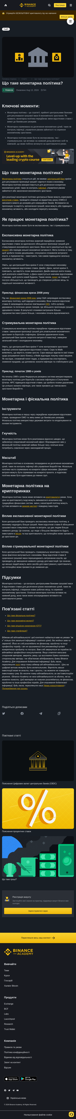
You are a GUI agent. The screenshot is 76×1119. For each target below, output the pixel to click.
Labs (6, 1014)
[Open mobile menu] (71, 5)
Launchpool (9, 1019)
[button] (70, 5)
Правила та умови (13, 1047)
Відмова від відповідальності (18, 1057)
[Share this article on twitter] (3, 713)
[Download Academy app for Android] (28, 1079)
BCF (6, 1009)
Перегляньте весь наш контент (38, 938)
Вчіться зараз (67, 17)
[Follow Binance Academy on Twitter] (9, 1090)
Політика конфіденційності (17, 1052)
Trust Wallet (9, 1029)
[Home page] (27, 5)
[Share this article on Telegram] (40, 713)
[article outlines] (70, 21)
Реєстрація (60, 5)
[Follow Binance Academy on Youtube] (18, 1090)
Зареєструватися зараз (38, 911)
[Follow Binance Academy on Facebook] (5, 1090)
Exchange (8, 1004)
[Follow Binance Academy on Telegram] (13, 1090)
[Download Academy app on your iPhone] (11, 1079)
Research (8, 1024)
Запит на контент (12, 1062)
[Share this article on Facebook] (22, 713)
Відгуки (7, 1067)
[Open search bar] (48, 5)
